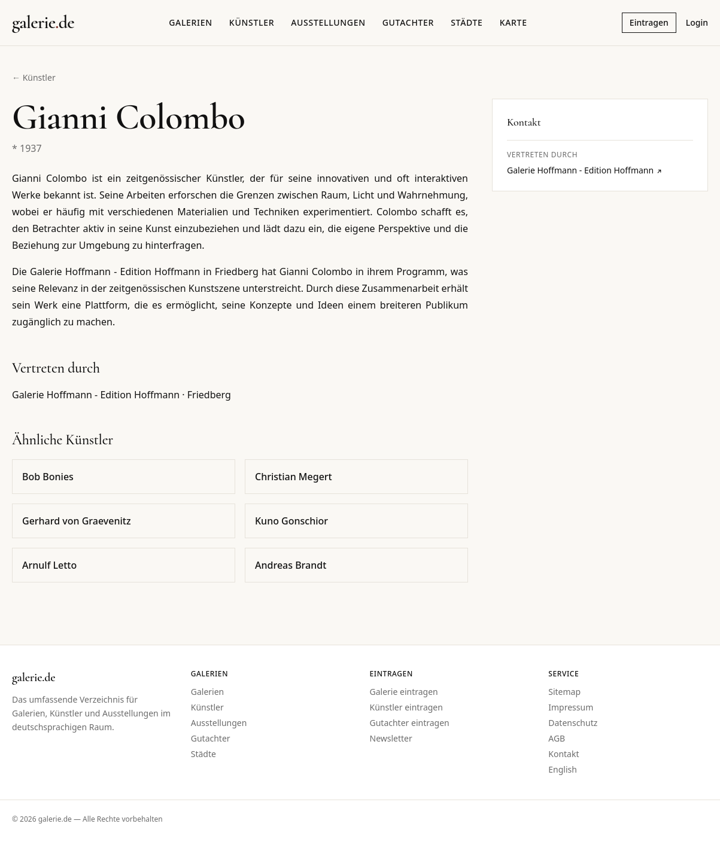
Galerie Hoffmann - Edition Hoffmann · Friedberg (121, 394)
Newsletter (391, 738)
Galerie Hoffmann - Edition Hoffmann (585, 170)
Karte (513, 22)
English (562, 769)
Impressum (570, 707)
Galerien (190, 22)
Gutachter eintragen (409, 722)
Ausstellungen (328, 22)
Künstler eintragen (406, 707)
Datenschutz (572, 722)
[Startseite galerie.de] (43, 22)
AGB (556, 738)
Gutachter (408, 22)
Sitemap (564, 691)
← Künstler (34, 77)
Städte (466, 22)
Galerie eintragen (404, 691)
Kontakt (563, 753)
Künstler (251, 22)
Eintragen (649, 22)
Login (697, 22)
